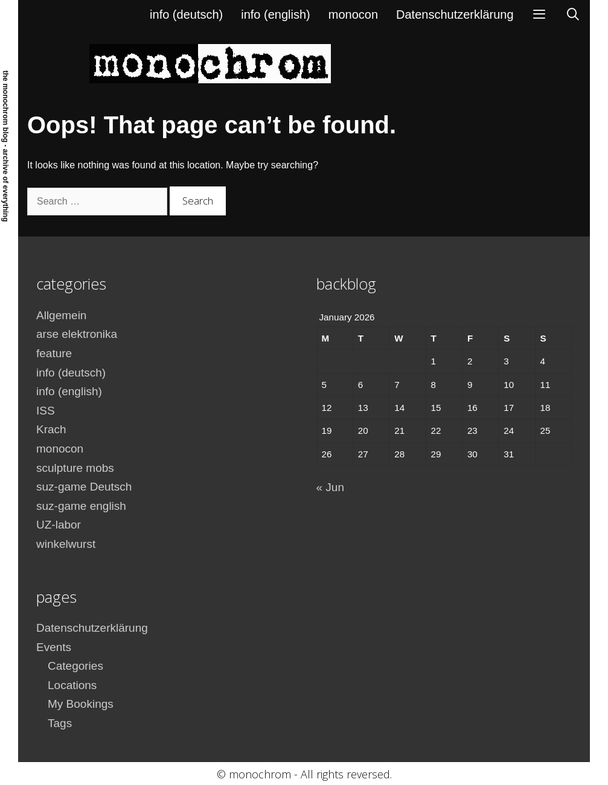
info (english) (275, 14)
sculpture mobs (75, 468)
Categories (75, 665)
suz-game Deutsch (84, 486)
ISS (45, 410)
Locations (72, 685)
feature (54, 353)
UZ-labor (58, 524)
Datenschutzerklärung (455, 14)
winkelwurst (65, 544)
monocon (353, 14)
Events (53, 647)
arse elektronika (76, 334)
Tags (60, 723)
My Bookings (81, 704)
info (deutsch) (186, 14)
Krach (51, 429)
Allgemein (61, 315)
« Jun (330, 487)
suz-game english (81, 506)
